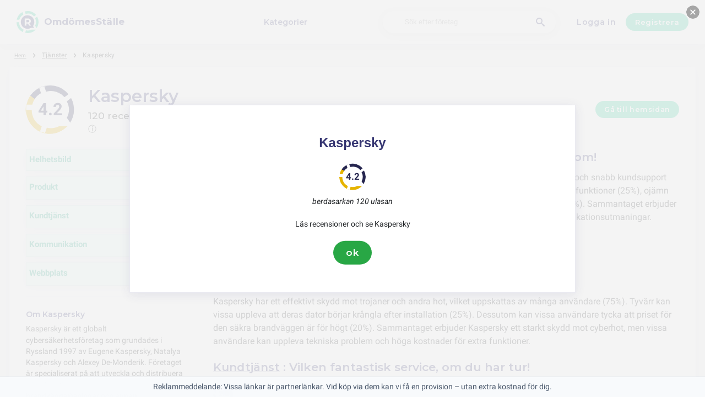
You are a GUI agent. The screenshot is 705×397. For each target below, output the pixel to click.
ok (352, 252)
